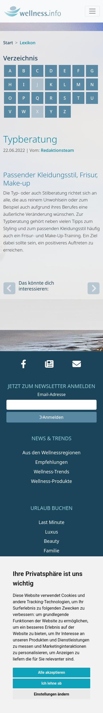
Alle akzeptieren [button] (51, 672)
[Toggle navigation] (92, 11)
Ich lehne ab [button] (51, 683)
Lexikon (27, 43)
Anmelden (51, 417)
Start (8, 43)
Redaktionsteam (57, 150)
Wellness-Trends (51, 471)
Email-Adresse (52, 394)
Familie (51, 550)
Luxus (51, 532)
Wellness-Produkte (51, 481)
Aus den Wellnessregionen (51, 452)
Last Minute (51, 522)
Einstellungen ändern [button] (51, 694)
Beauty (51, 541)
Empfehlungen (51, 462)
